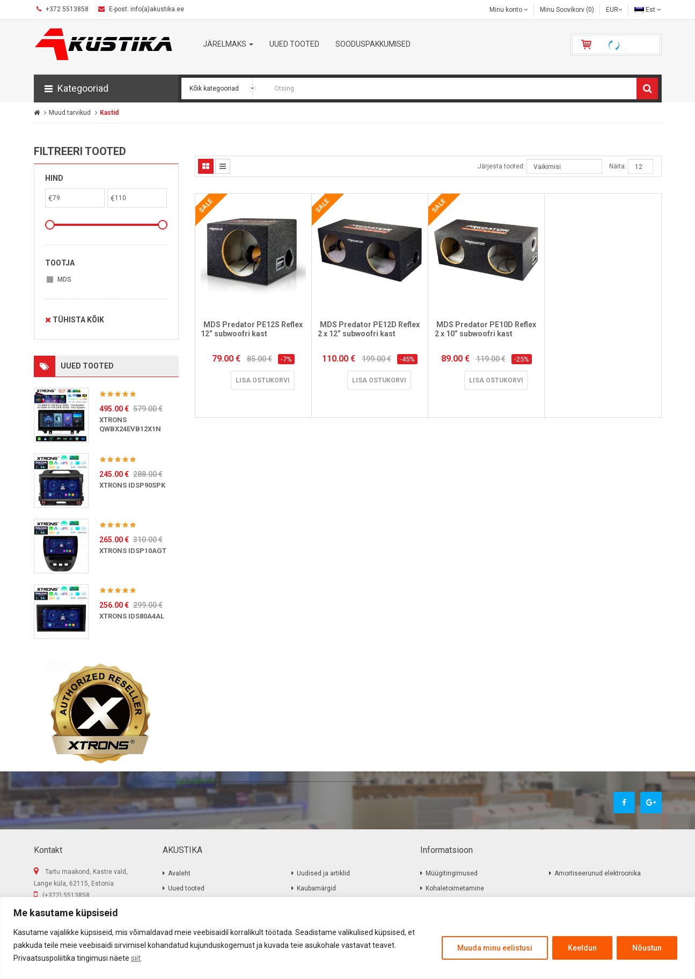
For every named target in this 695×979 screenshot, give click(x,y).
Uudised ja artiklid (323, 873)
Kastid (109, 112)
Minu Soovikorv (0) (567, 9)
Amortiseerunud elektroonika (597, 873)
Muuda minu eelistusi (494, 948)
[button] (106, 88)
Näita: (617, 166)
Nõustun (647, 948)
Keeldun (582, 948)
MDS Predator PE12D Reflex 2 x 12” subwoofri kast (369, 333)
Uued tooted (186, 888)
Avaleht (179, 873)
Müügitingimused (452, 873)
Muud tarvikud (70, 112)
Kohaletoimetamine (455, 888)
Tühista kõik (74, 319)
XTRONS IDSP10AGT (132, 551)
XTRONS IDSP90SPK (132, 485)
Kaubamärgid (316, 888)
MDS (64, 279)
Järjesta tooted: (501, 166)
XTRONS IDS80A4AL (131, 616)
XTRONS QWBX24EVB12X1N (130, 424)
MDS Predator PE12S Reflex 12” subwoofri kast (253, 333)
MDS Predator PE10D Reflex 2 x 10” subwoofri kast (486, 333)
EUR (614, 9)
